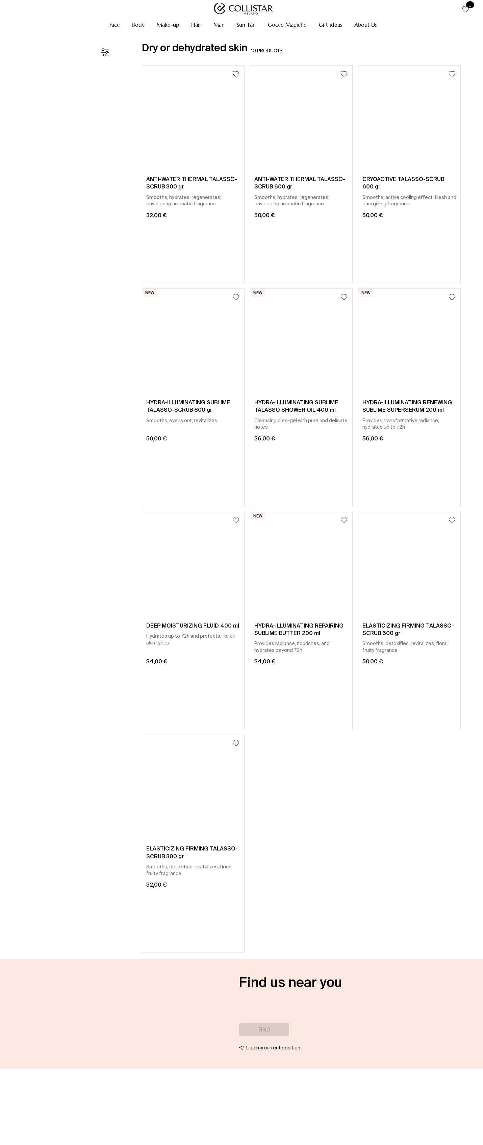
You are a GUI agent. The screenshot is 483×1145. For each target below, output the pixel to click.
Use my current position (273, 1047)
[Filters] (105, 52)
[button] (114, 24)
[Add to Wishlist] (236, 74)
